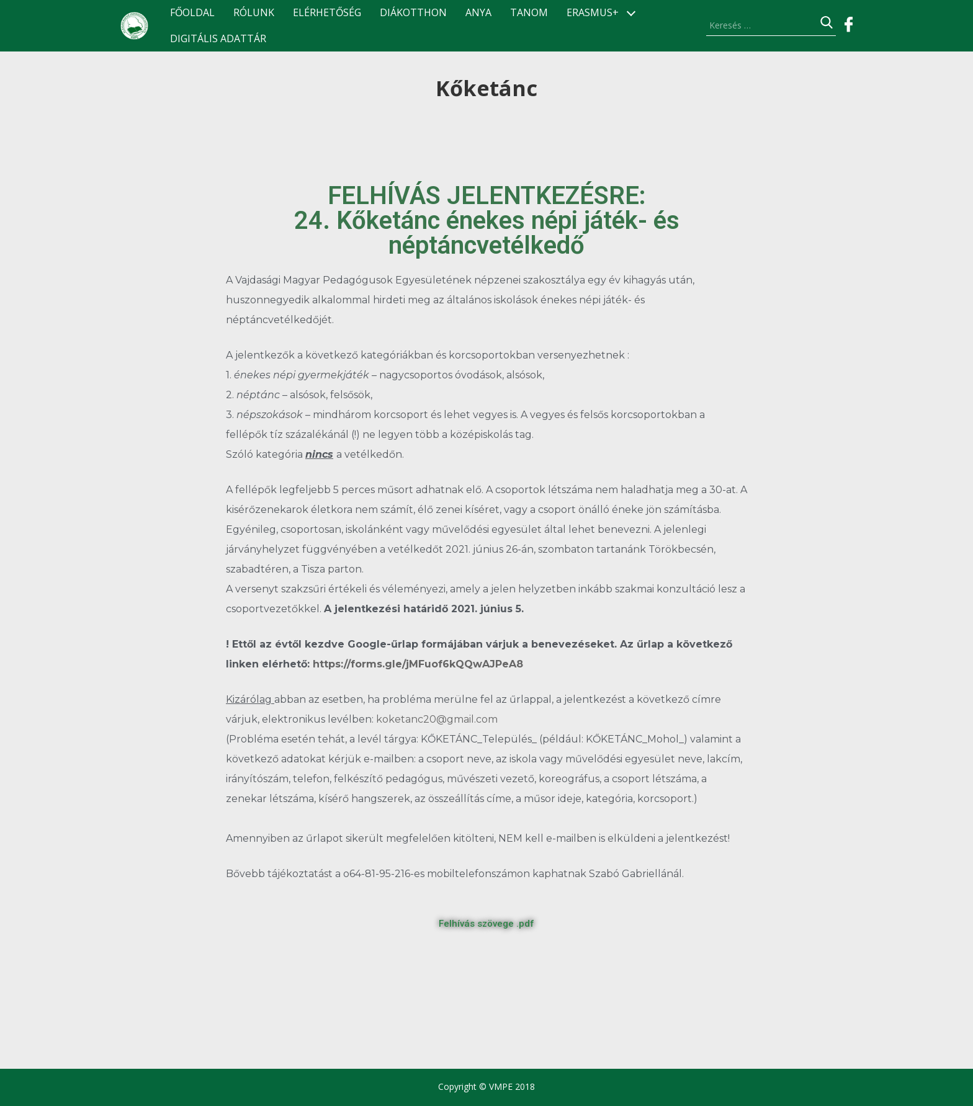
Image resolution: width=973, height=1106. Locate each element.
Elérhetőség (327, 12)
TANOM (529, 12)
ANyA (478, 12)
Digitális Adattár (218, 38)
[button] (486, 924)
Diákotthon (413, 12)
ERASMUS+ (593, 12)
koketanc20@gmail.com (437, 719)
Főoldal (192, 12)
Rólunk (253, 12)
